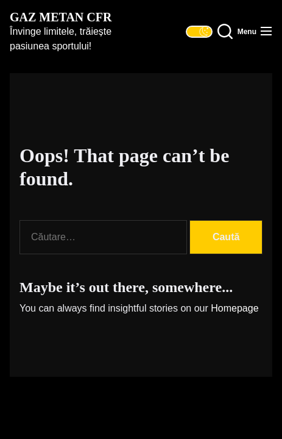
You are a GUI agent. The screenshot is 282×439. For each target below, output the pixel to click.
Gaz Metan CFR (60, 17)
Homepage (234, 308)
